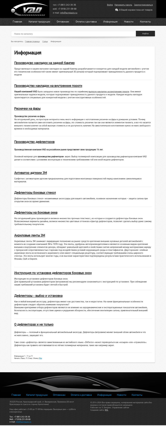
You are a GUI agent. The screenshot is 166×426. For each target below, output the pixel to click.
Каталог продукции (39, 21)
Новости (128, 21)
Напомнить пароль (123, 5)
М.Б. (106, 410)
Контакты (145, 21)
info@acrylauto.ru (68, 12)
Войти (110, 5)
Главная (17, 21)
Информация (110, 21)
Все (40, 358)
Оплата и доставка (86, 21)
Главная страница (32, 41)
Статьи (45, 41)
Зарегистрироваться (143, 5)
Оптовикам (63, 21)
